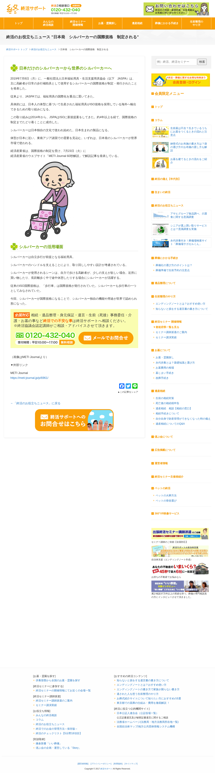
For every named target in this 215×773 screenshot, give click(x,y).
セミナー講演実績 (166, 337)
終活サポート (26, 9)
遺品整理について (165, 283)
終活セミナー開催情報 (78, 23)
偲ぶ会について (164, 436)
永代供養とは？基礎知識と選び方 (175, 362)
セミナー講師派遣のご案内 (171, 332)
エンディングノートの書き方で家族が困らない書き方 (148, 689)
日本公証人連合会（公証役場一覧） (138, 713)
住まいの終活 (162, 192)
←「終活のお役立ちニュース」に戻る (35, 403)
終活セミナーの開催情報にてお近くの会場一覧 (63, 690)
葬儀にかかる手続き (167, 23)
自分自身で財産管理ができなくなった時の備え (183, 418)
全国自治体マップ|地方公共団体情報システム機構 (146, 726)
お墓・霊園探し (107, 23)
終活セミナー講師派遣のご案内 (54, 700)
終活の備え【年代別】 (168, 179)
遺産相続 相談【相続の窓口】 (174, 408)
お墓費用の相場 (165, 367)
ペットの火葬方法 (166, 495)
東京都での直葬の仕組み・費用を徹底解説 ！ (143, 702)
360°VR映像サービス (167, 513)
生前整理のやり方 (196, 23)
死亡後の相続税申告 (167, 403)
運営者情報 (161, 463)
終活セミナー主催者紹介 (169, 476)
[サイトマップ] (131, 764)
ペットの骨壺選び (166, 500)
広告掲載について (165, 450)
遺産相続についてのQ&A (170, 423)
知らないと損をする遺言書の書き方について (182, 308)
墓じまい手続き (165, 372)
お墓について (162, 350)
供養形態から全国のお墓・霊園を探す (58, 680)
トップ (18, 23)
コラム (159, 120)
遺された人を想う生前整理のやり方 (138, 693)
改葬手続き (162, 377)
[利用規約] (117, 764)
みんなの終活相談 (48, 23)
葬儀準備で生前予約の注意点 (173, 270)
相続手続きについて (167, 413)
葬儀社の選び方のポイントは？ (174, 265)
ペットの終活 (162, 488)
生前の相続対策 (165, 398)
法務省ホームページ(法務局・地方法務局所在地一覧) (148, 721)
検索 (202, 61)
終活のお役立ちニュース (169, 205)
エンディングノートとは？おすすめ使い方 (180, 303)
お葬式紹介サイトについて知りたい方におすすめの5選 (149, 698)
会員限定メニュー (169, 94)
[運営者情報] (82, 764)
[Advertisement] (180, 638)
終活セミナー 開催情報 (168, 321)
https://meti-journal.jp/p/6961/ (29, 377)
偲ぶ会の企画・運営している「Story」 (58, 747)
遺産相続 (137, 23)
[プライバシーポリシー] (101, 764)
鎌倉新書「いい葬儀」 (49, 743)
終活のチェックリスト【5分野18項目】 (59, 733)
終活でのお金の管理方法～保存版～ (57, 728)
